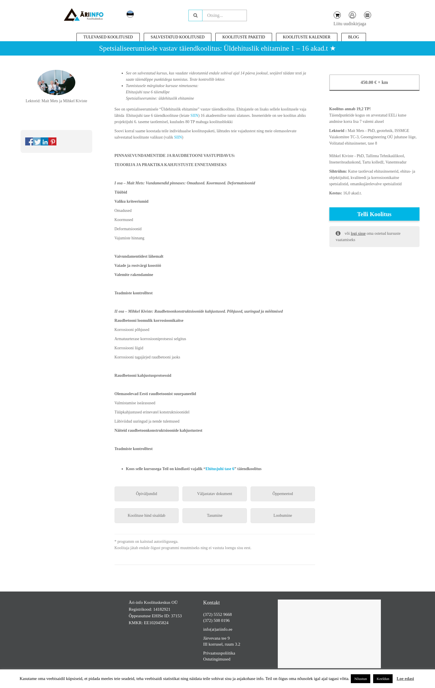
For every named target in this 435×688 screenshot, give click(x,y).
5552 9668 (223, 614)
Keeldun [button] (383, 679)
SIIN (194, 115)
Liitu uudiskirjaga (350, 23)
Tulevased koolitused (108, 37)
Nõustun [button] (360, 679)
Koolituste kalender (306, 37)
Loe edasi (405, 678)
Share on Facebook (29, 141)
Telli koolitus (374, 214)
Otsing (195, 15)
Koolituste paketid (243, 37)
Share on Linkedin (45, 141)
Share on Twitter (37, 141)
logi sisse (358, 233)
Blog (353, 37)
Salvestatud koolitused (178, 37)
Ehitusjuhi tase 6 (220, 469)
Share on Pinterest (52, 141)
